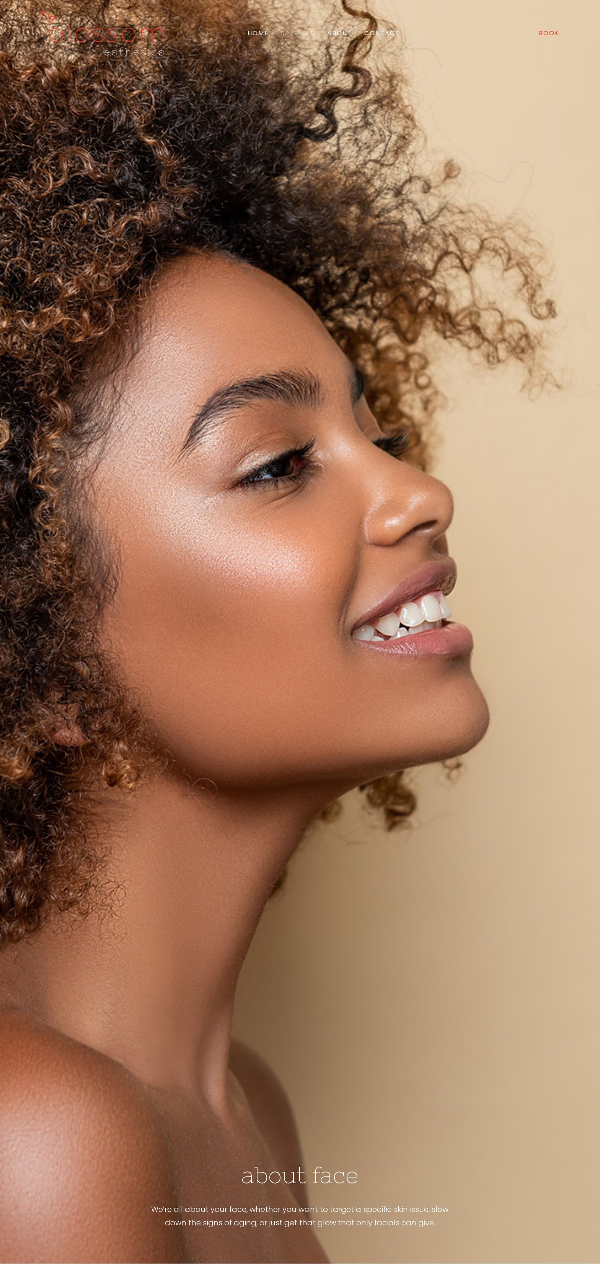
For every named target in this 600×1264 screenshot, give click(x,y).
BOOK (549, 33)
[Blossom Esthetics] (102, 33)
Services (298, 33)
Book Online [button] (188, 1135)
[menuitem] (258, 33)
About (339, 33)
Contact (382, 33)
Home (258, 33)
